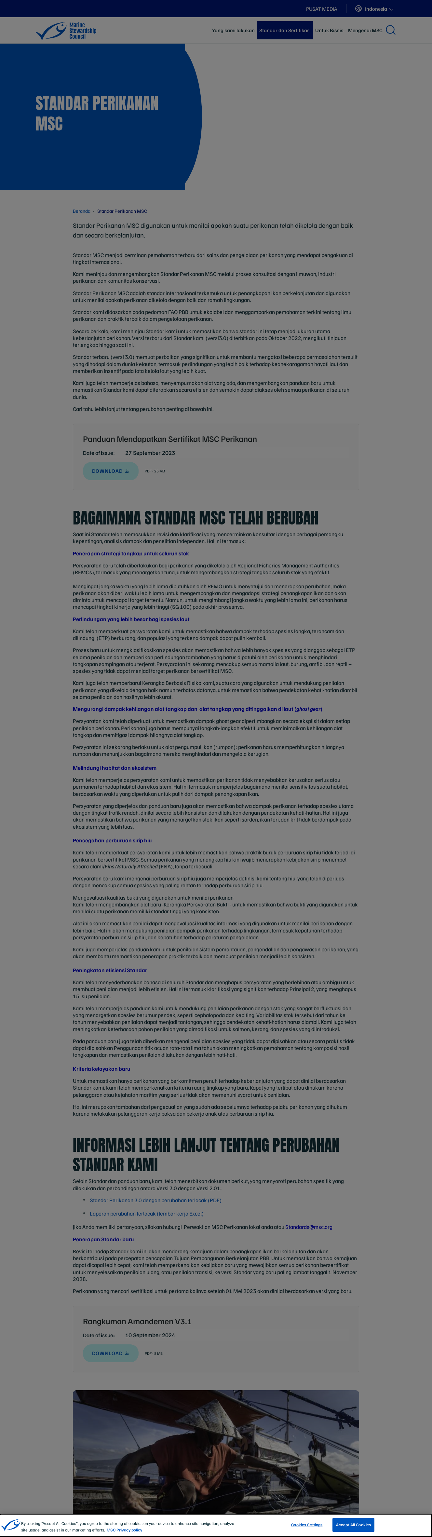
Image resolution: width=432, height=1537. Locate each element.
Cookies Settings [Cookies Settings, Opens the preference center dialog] (306, 1524)
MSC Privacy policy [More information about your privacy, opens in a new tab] (124, 1529)
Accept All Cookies (353, 1524)
